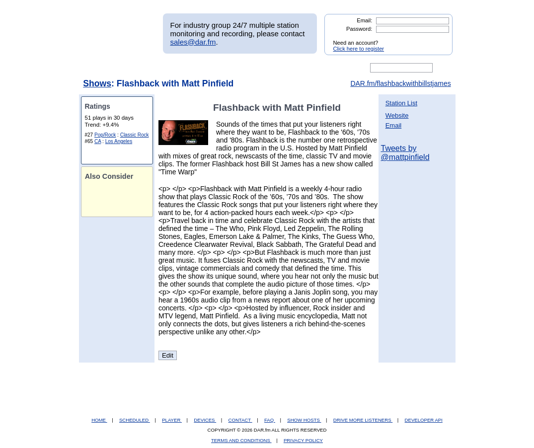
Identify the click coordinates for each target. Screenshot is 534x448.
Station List (401, 103)
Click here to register (358, 49)
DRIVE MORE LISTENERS (362, 420)
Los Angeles (119, 141)
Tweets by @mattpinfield (405, 152)
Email (393, 125)
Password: (359, 29)
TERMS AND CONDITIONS (241, 440)
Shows (97, 83)
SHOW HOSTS (304, 420)
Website (397, 115)
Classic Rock (134, 135)
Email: (364, 20)
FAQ (269, 420)
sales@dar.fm (193, 42)
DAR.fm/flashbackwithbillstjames (400, 83)
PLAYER (172, 420)
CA (97, 141)
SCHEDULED (134, 420)
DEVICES (205, 420)
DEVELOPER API (424, 420)
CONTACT (240, 420)
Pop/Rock (105, 135)
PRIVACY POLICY (303, 440)
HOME (99, 420)
